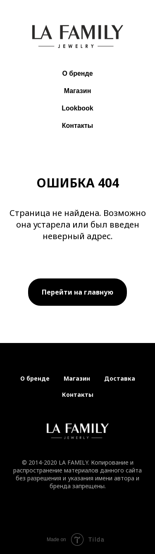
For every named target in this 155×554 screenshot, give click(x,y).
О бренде (77, 73)
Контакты (77, 125)
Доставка (119, 378)
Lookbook (77, 108)
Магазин (77, 90)
